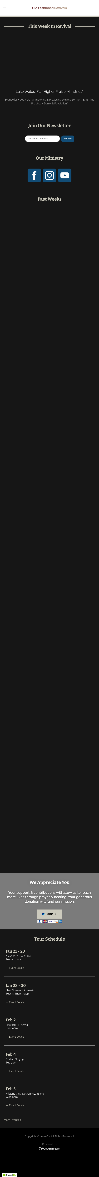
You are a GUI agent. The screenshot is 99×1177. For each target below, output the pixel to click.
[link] (49, 7)
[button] (8, 8)
